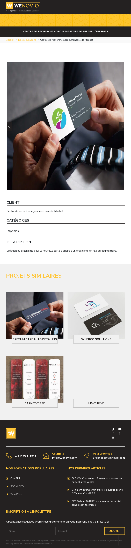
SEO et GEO (17, 486)
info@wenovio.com (64, 458)
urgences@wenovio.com (109, 458)
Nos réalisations (27, 40)
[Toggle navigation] (122, 7)
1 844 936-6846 (25, 456)
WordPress (16, 494)
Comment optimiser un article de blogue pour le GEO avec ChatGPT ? (97, 491)
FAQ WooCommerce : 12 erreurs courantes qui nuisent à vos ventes (97, 480)
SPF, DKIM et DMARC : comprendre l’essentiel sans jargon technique (96, 503)
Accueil (10, 40)
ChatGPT (15, 478)
